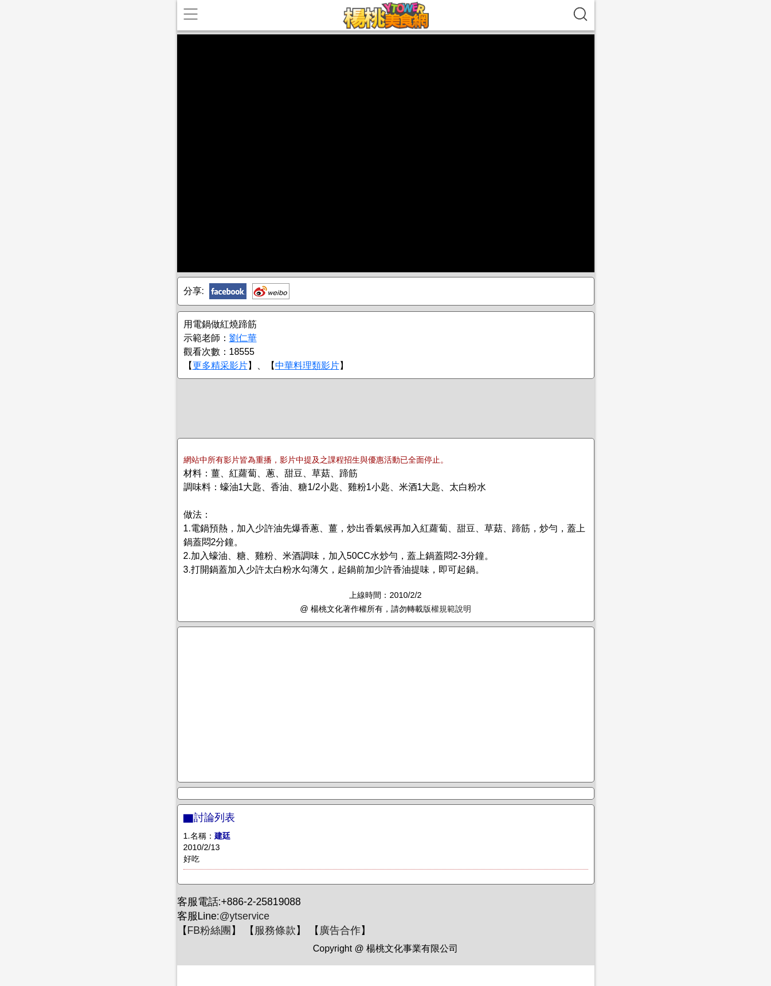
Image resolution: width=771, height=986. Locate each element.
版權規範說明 (447, 608)
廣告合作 (340, 930)
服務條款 (275, 930)
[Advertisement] (385, 407)
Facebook (227, 291)
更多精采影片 (220, 365)
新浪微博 (270, 291)
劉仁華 (243, 338)
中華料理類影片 (307, 365)
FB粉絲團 (209, 930)
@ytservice (244, 916)
